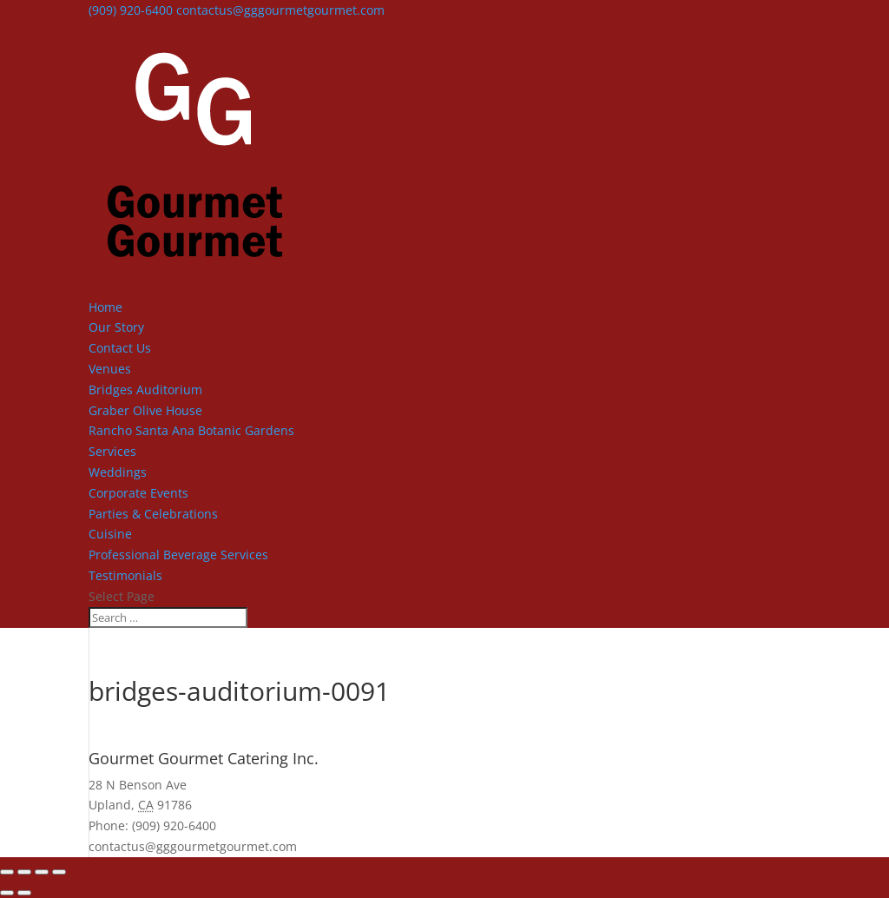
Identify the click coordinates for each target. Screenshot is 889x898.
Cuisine (110, 533)
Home (105, 307)
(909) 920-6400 (131, 10)
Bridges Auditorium (145, 389)
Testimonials (125, 575)
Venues (110, 368)
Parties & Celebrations (153, 513)
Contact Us (120, 348)
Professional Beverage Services (178, 554)
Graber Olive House (145, 410)
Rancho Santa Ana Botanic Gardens (191, 430)
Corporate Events (138, 493)
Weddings (118, 472)
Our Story (116, 327)
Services (112, 451)
